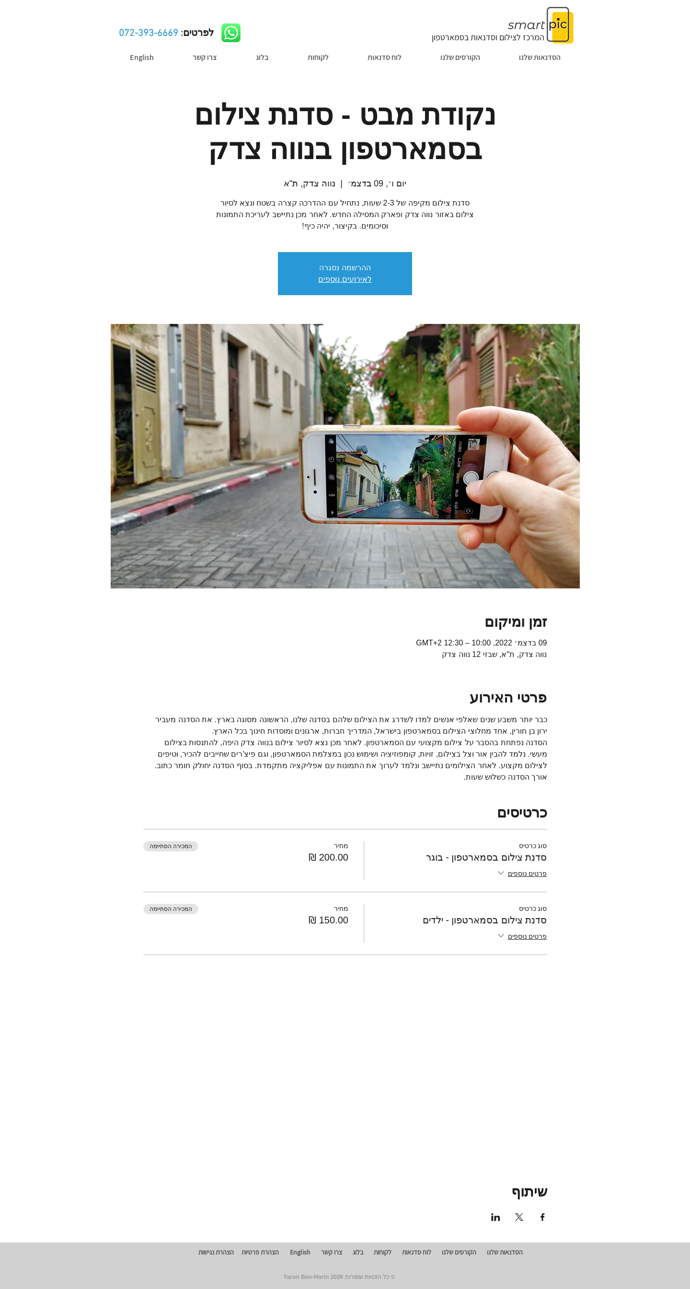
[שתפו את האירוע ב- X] (519, 1217)
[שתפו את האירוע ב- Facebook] (542, 1217)
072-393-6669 (148, 33)
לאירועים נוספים (344, 279)
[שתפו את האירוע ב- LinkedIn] (495, 1217)
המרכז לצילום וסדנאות (488, 37)
